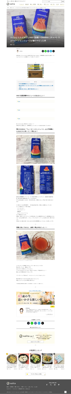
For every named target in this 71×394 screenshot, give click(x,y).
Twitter (19, 101)
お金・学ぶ (52, 4)
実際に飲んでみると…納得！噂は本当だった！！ (29, 88)
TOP (8, 7)
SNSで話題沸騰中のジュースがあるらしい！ (28, 83)
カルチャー (62, 4)
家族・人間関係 (33, 4)
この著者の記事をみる (50, 314)
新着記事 (27, 4)
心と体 (57, 4)
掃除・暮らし (40, 4)
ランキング (22, 4)
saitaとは (28, 388)
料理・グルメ (46, 4)
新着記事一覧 (21, 388)
